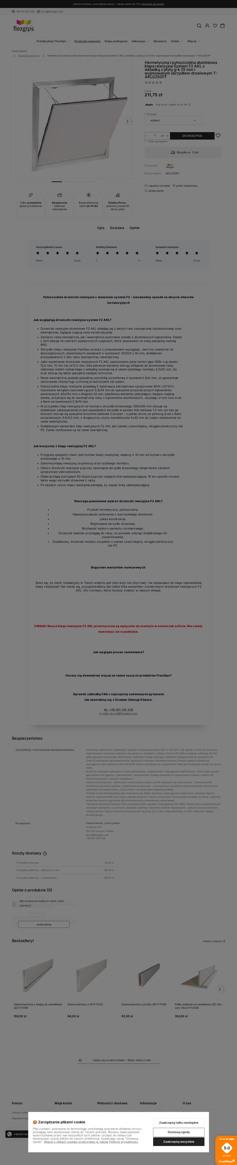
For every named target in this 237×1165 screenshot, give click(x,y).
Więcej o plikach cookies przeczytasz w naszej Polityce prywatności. (91, 1142)
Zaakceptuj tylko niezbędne (178, 1122)
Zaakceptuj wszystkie (178, 1141)
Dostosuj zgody (179, 1132)
